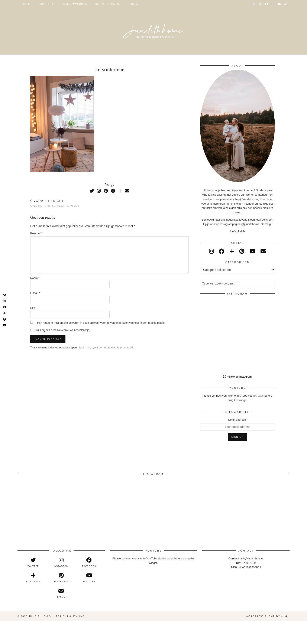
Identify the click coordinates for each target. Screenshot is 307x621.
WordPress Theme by (268, 616)
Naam (34, 278)
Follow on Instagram (237, 376)
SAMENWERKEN (75, 4)
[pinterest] (241, 251)
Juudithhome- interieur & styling (57, 616)
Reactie (36, 233)
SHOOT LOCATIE (107, 4)
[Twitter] (92, 191)
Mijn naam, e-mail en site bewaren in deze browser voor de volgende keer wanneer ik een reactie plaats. (101, 322)
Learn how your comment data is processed (106, 347)
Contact (135, 4)
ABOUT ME (47, 4)
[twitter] (33, 562)
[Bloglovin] (273, 4)
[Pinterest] (260, 4)
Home (26, 4)
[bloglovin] (231, 251)
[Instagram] (254, 4)
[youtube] (252, 251)
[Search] (285, 4)
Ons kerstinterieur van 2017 (55, 203)
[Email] (279, 4)
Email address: (237, 419)
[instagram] (211, 251)
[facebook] (221, 251)
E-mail (35, 293)
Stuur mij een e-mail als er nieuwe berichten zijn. (62, 330)
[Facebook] (266, 4)
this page (258, 395)
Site (32, 307)
